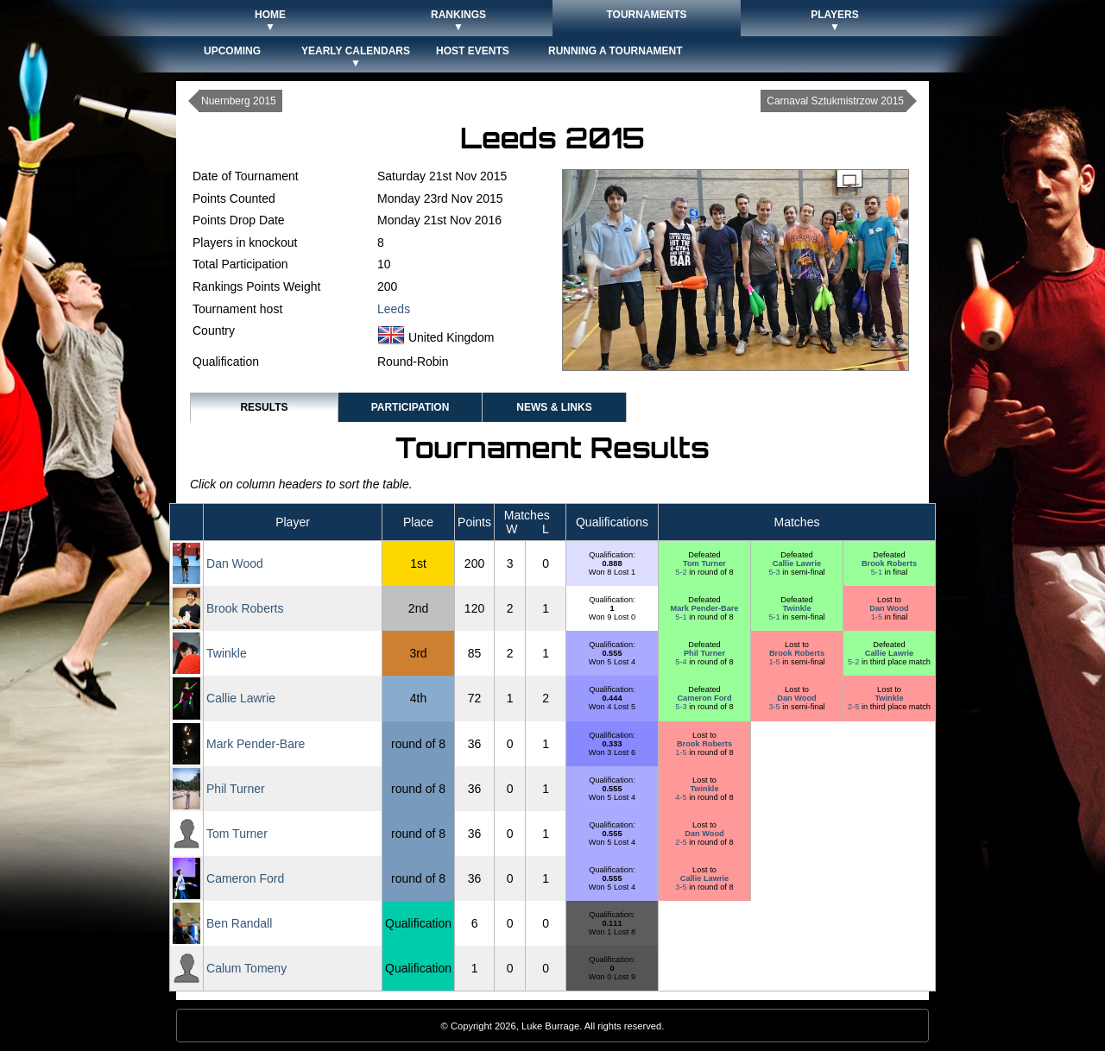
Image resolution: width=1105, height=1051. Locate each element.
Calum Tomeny (246, 968)
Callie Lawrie (797, 563)
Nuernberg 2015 (238, 101)
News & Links (553, 407)
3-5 (775, 706)
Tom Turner (704, 563)
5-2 (682, 572)
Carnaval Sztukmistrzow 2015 (835, 101)
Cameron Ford (704, 698)
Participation (410, 407)
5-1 (878, 572)
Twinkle (796, 608)
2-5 (855, 706)
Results (263, 407)
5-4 (682, 662)
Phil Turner (704, 653)
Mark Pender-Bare (704, 608)
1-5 (878, 617)
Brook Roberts (889, 563)
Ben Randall (239, 923)
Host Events (472, 51)
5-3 (775, 572)
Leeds (393, 309)
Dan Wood (234, 563)
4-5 (682, 797)
